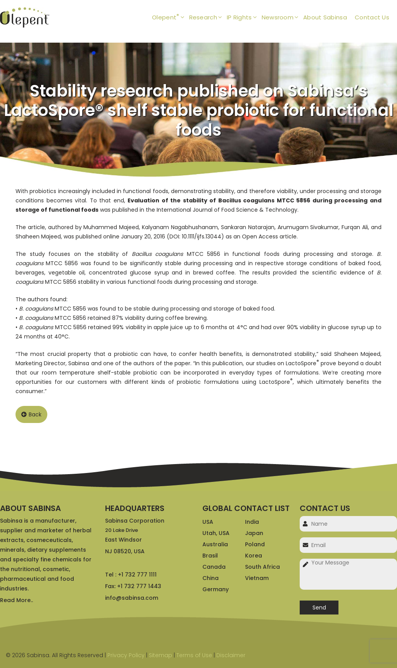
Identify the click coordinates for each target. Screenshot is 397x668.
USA (207, 522)
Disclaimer (230, 655)
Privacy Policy (126, 655)
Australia (215, 544)
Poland (255, 544)
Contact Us (372, 17)
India (252, 522)
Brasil (210, 555)
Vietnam (257, 578)
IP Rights (244, 17)
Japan (254, 533)
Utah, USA (216, 533)
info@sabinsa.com (131, 598)
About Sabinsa (325, 17)
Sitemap (160, 655)
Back (31, 414)
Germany (215, 589)
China (210, 578)
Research (208, 17)
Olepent (170, 17)
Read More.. (16, 600)
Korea (253, 555)
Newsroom (282, 17)
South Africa (262, 567)
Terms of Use (194, 655)
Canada (214, 567)
